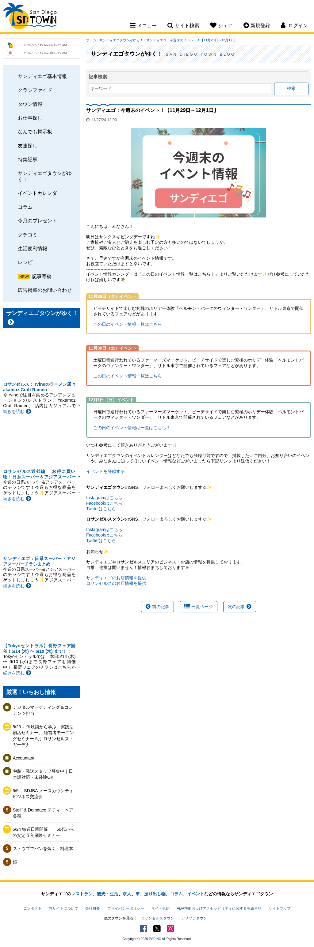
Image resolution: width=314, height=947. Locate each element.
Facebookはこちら (104, 503)
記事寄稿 (42, 276)
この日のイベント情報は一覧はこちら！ (131, 427)
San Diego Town (30, 17)
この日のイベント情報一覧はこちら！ (129, 324)
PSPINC (155, 939)
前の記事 (157, 606)
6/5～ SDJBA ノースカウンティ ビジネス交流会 (44, 793)
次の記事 (239, 606)
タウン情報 (30, 104)
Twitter (157, 928)
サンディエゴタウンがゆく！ (45, 176)
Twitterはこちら (101, 508)
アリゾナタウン (194, 918)
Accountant (23, 758)
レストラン (82, 893)
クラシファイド (35, 90)
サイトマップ (280, 908)
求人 (127, 893)
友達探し (27, 145)
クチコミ (27, 234)
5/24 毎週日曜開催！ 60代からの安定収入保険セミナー (43, 832)
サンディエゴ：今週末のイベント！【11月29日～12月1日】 (191, 40)
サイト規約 (160, 908)
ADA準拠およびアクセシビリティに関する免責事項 (219, 908)
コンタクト (32, 908)
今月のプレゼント (37, 220)
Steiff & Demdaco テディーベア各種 (43, 813)
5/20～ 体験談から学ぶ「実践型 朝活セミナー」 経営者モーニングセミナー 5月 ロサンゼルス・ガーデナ (43, 735)
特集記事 (27, 159)
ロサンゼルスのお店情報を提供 (116, 583)
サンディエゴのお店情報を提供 (116, 577)
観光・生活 (107, 893)
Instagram (170, 928)
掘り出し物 (155, 893)
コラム (25, 207)
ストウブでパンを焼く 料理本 (43, 848)
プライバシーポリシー (125, 908)
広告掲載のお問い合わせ (45, 290)
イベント (195, 893)
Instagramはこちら (104, 497)
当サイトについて (63, 908)
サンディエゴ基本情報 (42, 76)
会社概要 (92, 908)
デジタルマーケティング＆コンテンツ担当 (43, 710)
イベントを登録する (105, 471)
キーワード (101, 88)
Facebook (143, 928)
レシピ (25, 262)
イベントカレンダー (40, 193)
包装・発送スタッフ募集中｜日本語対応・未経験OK (43, 774)
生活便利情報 (32, 248)
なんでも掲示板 (35, 131)
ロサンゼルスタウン (157, 918)
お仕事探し (30, 118)
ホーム (91, 40)
